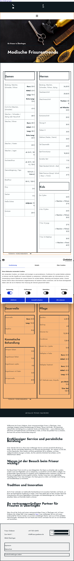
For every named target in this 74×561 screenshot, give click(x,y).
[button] (20, 253)
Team (36, 514)
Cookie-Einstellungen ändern (13, 555)
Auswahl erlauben (37, 300)
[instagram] (43, 7)
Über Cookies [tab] (61, 265)
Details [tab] (37, 265)
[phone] (13, 5)
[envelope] (13, 8)
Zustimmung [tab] (13, 265)
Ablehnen (13, 300)
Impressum (8, 545)
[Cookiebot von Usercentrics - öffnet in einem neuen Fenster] (64, 260)
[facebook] (43, 5)
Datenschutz (8, 549)
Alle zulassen (60, 300)
